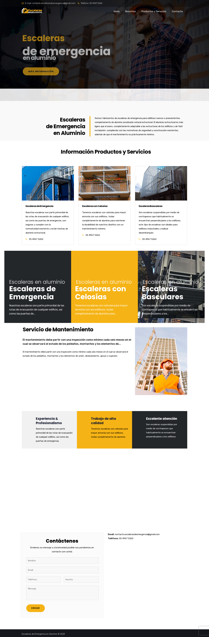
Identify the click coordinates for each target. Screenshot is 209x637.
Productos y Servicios (154, 11)
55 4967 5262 (96, 3)
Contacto (177, 11)
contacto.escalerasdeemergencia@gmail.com (53, 3)
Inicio (117, 11)
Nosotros (130, 11)
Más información (41, 71)
